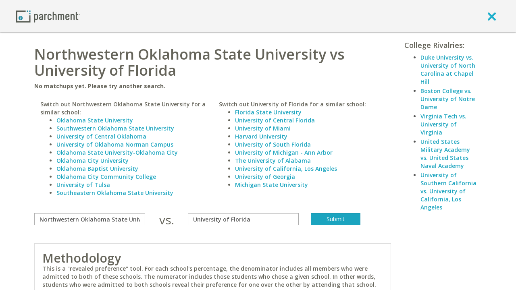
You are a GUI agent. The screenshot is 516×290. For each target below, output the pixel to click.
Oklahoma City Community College (106, 176)
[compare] (89, 219)
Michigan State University (271, 184)
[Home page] (48, 16)
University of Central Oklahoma (101, 136)
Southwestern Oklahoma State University (115, 128)
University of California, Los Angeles (286, 168)
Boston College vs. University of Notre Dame (447, 99)
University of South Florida (273, 144)
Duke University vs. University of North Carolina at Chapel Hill (447, 69)
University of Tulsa (83, 184)
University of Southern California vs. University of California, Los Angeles (448, 191)
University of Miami (263, 128)
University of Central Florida (275, 120)
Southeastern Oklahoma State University (114, 193)
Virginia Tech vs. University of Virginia (443, 124)
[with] (243, 219)
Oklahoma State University (94, 120)
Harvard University (261, 136)
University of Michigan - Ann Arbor (284, 152)
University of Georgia (265, 176)
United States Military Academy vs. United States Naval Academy (445, 154)
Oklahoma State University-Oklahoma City (117, 152)
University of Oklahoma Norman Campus (114, 144)
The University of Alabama (273, 160)
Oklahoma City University (92, 160)
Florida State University (268, 112)
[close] (492, 16)
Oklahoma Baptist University (97, 168)
